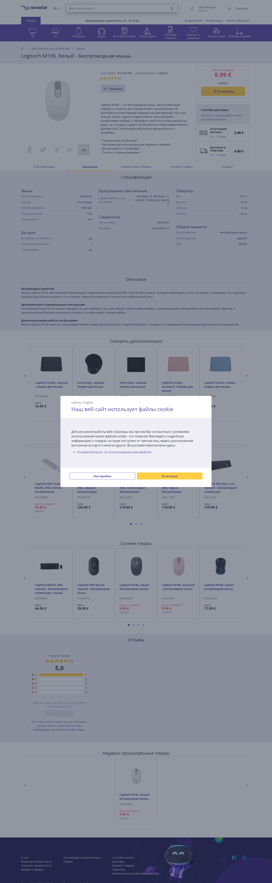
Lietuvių (76, 402)
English (88, 402)
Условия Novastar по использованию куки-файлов (111, 452)
